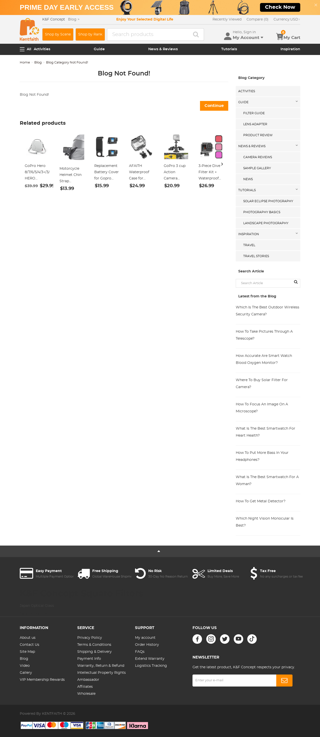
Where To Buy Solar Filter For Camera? (262, 383)
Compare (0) (257, 19)
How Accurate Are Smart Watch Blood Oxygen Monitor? (264, 359)
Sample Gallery (257, 168)
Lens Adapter (255, 124)
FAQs (139, 652)
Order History (147, 645)
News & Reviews (163, 49)
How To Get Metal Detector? (261, 501)
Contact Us (29, 645)
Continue (214, 106)
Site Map (27, 652)
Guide (99, 49)
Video (25, 666)
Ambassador (88, 680)
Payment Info (89, 659)
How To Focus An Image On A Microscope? (262, 408)
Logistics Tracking (151, 666)
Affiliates (85, 687)
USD (287, 19)
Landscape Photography (265, 223)
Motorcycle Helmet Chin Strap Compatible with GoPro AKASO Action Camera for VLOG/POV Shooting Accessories (71, 175)
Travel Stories (256, 256)
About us (28, 638)
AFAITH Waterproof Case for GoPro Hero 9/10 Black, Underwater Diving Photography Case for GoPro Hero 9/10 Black (140, 173)
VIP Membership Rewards (42, 680)
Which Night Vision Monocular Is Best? (265, 522)
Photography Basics (261, 212)
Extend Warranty (149, 659)
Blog (38, 62)
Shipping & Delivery (94, 652)
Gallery (26, 673)
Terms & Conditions (94, 645)
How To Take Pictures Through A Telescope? (264, 335)
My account (145, 638)
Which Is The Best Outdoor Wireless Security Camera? (267, 311)
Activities (42, 49)
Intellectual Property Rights (101, 673)
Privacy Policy (89, 638)
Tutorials (229, 49)
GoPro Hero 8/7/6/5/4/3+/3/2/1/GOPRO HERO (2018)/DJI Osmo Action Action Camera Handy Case (37, 173)
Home (25, 62)
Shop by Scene (58, 34)
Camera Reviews (257, 157)
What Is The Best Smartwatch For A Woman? (267, 480)
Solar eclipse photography (268, 201)
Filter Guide (254, 113)
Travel (249, 245)
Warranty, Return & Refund (100, 666)
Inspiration (290, 49)
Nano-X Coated (33, 614)
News (248, 179)
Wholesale (86, 694)
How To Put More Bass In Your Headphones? (262, 456)
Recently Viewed (227, 19)
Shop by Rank (90, 34)
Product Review (257, 135)
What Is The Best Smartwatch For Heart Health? (265, 432)
